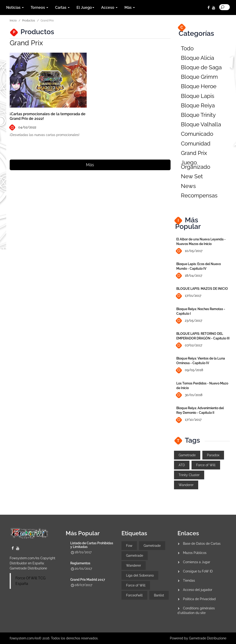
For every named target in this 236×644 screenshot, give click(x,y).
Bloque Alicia (197, 57)
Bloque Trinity (198, 115)
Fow (129, 545)
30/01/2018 (189, 395)
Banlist (159, 595)
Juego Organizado (195, 164)
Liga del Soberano (140, 575)
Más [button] (129, 7)
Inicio (13, 20)
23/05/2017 (189, 320)
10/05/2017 (189, 250)
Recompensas (199, 195)
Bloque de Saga (201, 67)
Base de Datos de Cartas (202, 543)
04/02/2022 (23, 127)
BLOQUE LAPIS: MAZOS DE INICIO (202, 288)
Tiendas (189, 580)
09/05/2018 (189, 370)
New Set (192, 176)
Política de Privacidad (199, 599)
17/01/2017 (188, 295)
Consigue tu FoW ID (198, 571)
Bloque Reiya (198, 105)
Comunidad (195, 143)
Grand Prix (194, 153)
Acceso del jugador (197, 590)
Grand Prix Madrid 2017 (87, 579)
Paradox (213, 455)
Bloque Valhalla (201, 124)
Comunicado (197, 133)
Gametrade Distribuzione (28, 568)
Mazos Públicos (194, 553)
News (188, 186)
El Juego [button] (85, 7)
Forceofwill (134, 595)
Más (90, 164)
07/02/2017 (189, 345)
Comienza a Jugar (196, 562)
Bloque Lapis (197, 96)
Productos (28, 20)
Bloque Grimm (199, 76)
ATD (182, 465)
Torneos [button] (39, 7)
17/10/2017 (188, 419)
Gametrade (187, 455)
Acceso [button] (109, 7)
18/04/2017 (189, 275)
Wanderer (186, 485)
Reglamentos (80, 563)
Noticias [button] (15, 7)
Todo (187, 48)
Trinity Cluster (189, 475)
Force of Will (205, 465)
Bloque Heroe (198, 86)
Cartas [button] (62, 7)
